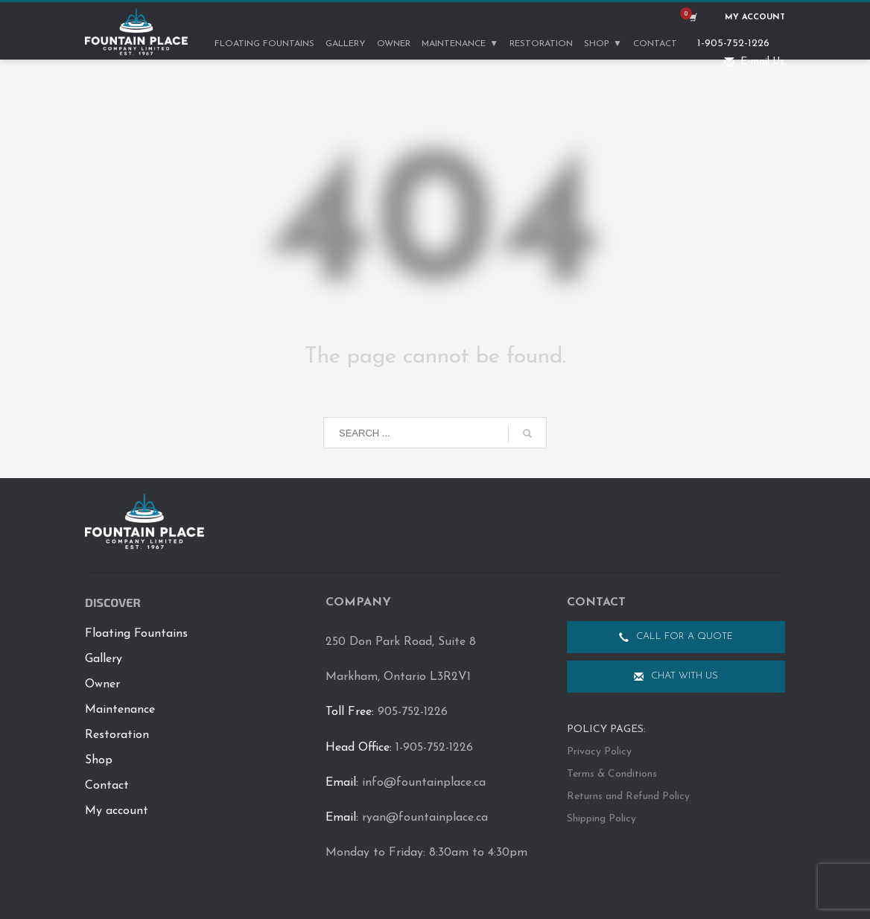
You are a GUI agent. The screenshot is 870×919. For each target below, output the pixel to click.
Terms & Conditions (612, 774)
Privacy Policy (599, 751)
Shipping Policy (601, 818)
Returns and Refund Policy (628, 796)
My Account (755, 17)
